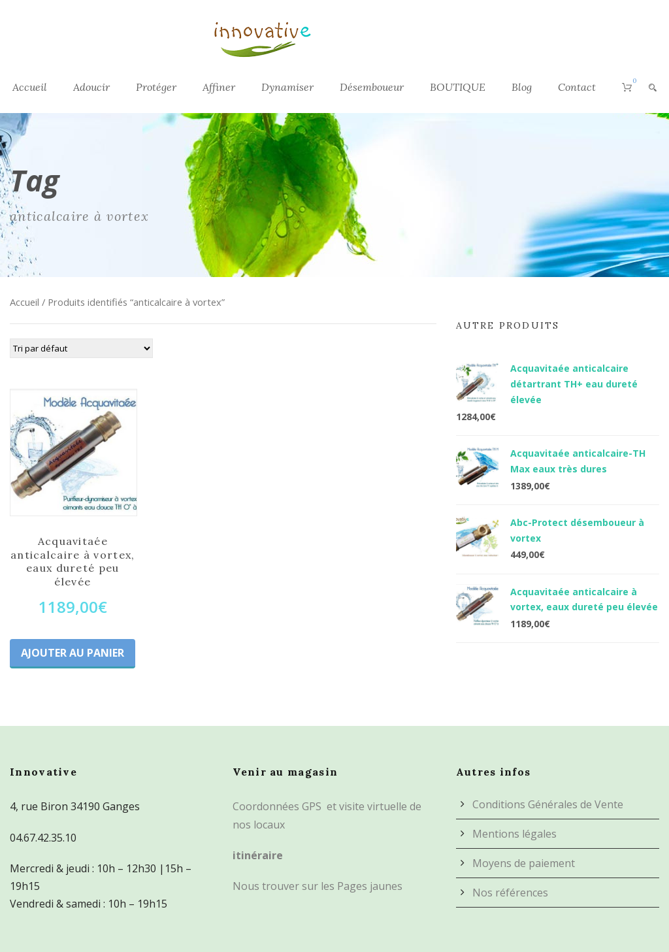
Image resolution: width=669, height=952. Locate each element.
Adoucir (91, 86)
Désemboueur (372, 86)
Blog (522, 86)
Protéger (156, 86)
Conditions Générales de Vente (547, 804)
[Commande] (81, 348)
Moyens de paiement (523, 863)
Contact (577, 86)
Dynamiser (287, 86)
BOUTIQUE (457, 86)
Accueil (29, 86)
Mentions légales (514, 834)
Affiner (219, 86)
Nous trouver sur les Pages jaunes (317, 886)
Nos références (510, 892)
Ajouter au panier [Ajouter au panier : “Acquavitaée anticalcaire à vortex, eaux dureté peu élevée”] (72, 653)
